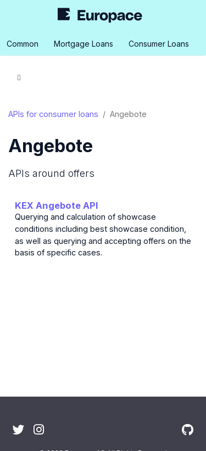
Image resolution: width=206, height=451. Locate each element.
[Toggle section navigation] (19, 77)
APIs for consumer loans (53, 114)
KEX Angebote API (56, 205)
